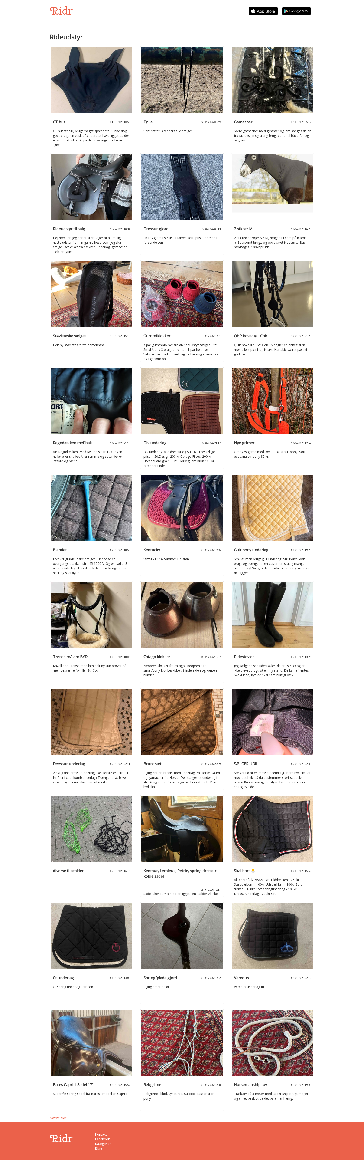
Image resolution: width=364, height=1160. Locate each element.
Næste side (58, 1118)
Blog (98, 1148)
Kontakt (101, 1134)
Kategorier (103, 1143)
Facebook (102, 1139)
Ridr (61, 11)
